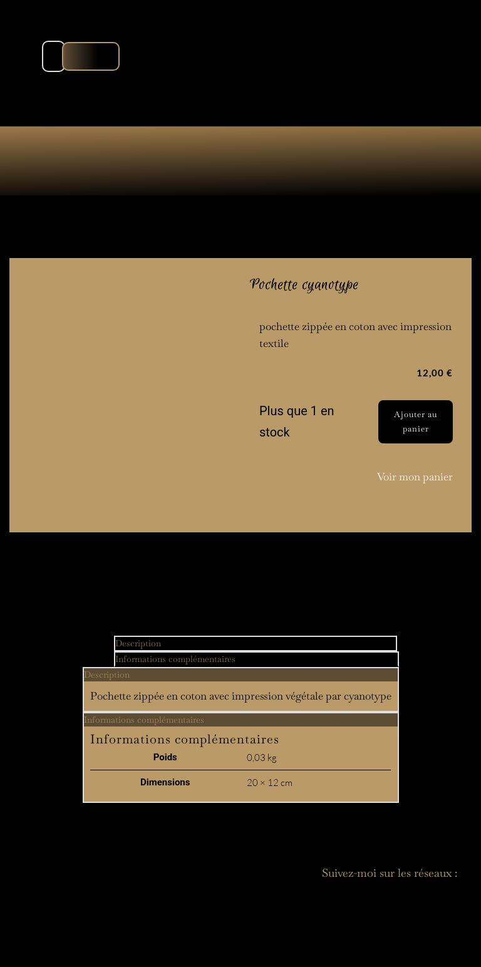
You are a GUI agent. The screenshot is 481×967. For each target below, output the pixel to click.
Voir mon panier (415, 477)
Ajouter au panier (415, 421)
